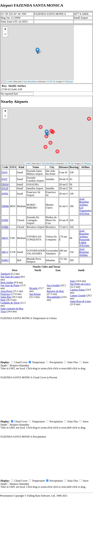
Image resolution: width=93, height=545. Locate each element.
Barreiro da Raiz (55, 291)
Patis (2, 299)
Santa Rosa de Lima (80, 301)
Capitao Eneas (77, 289)
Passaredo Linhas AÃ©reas (84, 242)
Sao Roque (35, 294)
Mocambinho (53, 297)
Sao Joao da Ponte (9, 285)
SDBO (5, 260)
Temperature (38, 362)
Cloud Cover (20, 362)
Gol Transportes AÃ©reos (85, 210)
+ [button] (5, 29)
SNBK (5, 227)
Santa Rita (5, 297)
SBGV (5, 252)
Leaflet (9, 82)
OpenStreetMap (30, 82)
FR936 (5, 184)
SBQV (5, 238)
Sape (72, 281)
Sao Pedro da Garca (80, 284)
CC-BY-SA (51, 82)
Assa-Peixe (6, 291)
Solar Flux (72, 362)
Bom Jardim (6, 282)
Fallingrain (69, 82)
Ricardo (33, 288)
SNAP (5, 188)
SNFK (5, 193)
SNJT (4, 179)
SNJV (5, 172)
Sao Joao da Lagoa (10, 276)
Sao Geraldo (53, 285)
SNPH (5, 220)
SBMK (5, 206)
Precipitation (56, 362)
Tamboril (5, 273)
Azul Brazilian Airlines (84, 202)
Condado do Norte (10, 302)
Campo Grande (78, 295)
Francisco (5, 294)
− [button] (5, 34)
